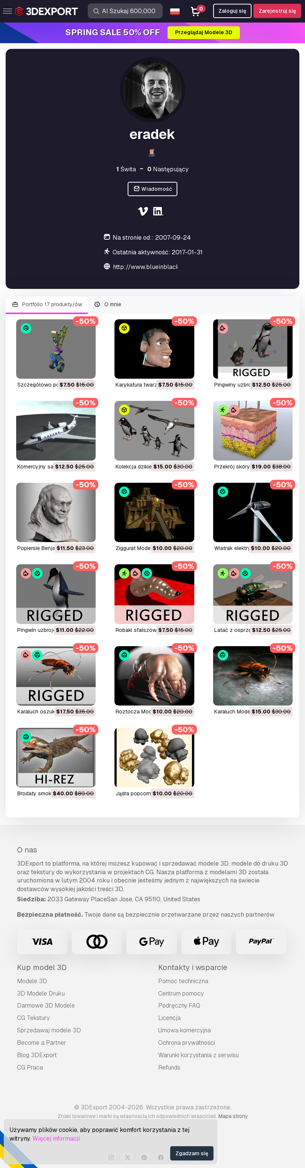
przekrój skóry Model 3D (244, 466)
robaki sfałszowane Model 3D (153, 630)
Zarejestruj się (277, 11)
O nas (27, 850)
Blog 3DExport (37, 1055)
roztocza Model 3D (140, 711)
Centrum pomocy (181, 993)
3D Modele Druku (41, 993)
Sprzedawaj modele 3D (49, 1030)
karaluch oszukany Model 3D (52, 711)
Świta (126, 169)
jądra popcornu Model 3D (147, 793)
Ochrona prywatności (186, 1043)
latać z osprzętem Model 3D (249, 630)
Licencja (169, 1018)
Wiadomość (152, 189)
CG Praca (30, 1067)
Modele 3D (32, 981)
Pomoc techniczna (183, 981)
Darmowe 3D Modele (46, 1005)
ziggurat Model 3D (138, 548)
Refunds (169, 1067)
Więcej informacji (56, 1138)
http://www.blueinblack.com (153, 267)
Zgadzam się (191, 1153)
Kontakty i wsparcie (192, 967)
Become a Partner (41, 1043)
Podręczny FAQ (179, 1005)
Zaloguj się (232, 11)
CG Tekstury (33, 1018)
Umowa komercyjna (184, 1030)
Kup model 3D (42, 967)
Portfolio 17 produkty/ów (46, 304)
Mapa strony (233, 1116)
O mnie (108, 304)
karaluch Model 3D (237, 711)
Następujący (168, 169)
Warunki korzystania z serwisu (198, 1055)
